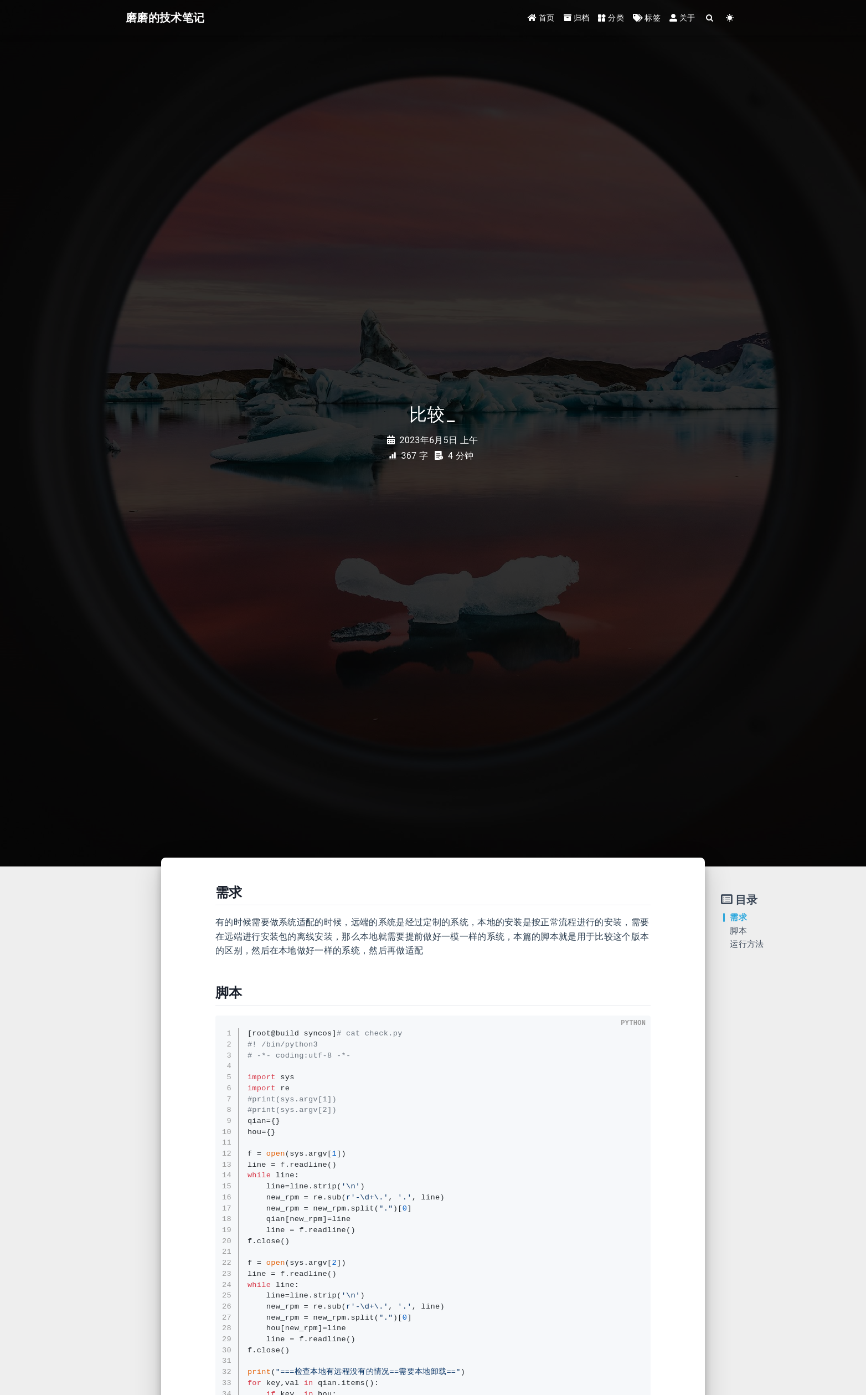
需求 (738, 917)
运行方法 (747, 944)
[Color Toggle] (730, 18)
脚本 (738, 931)
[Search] (710, 18)
